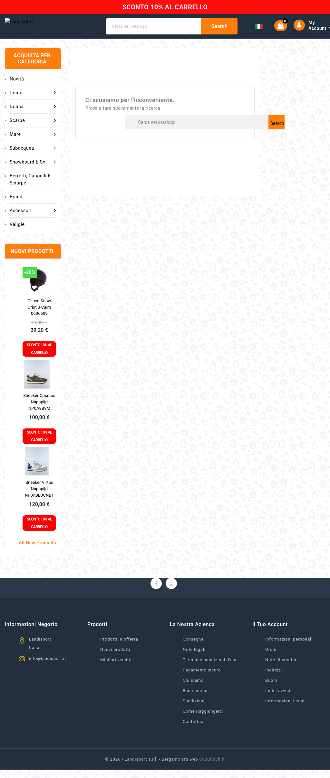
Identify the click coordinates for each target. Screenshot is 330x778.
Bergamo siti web (180, 773)
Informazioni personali (289, 653)
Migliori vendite (116, 673)
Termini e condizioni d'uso (210, 673)
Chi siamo (193, 694)
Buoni (271, 694)
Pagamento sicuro (202, 683)
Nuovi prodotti (115, 663)
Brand (16, 210)
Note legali (194, 663)
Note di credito (280, 673)
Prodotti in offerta (119, 653)
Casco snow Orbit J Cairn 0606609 (39, 321)
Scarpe (33, 134)
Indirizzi (273, 683)
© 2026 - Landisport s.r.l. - (133, 773)
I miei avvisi (277, 704)
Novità (17, 92)
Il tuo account (270, 638)
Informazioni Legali (285, 714)
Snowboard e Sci (33, 175)
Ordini (271, 663)
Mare (33, 148)
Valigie (17, 238)
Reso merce (195, 704)
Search (224, 33)
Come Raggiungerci (203, 725)
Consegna (193, 653)
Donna (33, 120)
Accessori (33, 224)
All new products (37, 556)
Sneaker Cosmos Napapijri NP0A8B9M (39, 416)
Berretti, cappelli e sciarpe (30, 193)
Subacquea (33, 161)
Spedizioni (194, 714)
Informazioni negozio (31, 638)
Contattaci (194, 735)
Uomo (33, 106)
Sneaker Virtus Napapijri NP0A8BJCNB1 (39, 502)
